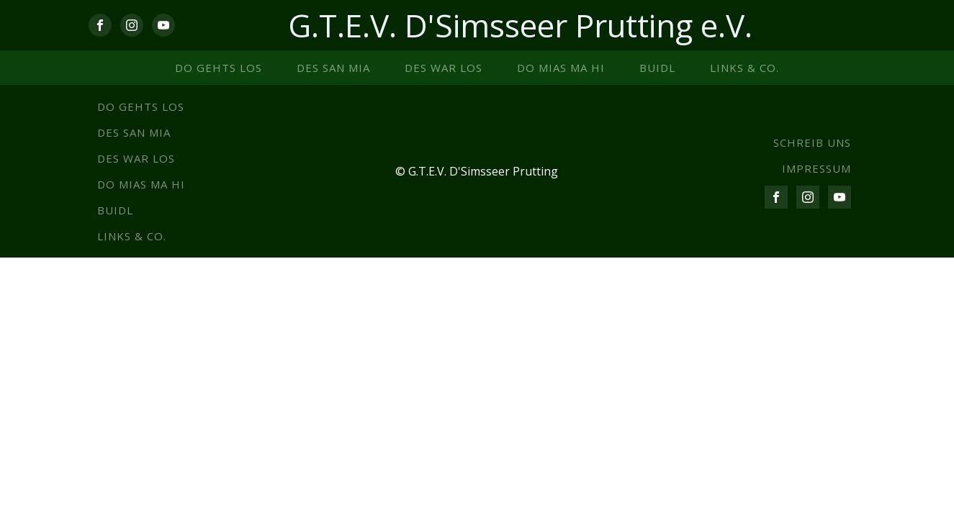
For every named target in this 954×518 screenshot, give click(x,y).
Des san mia (333, 67)
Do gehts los (218, 67)
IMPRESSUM (816, 168)
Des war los (443, 67)
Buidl (657, 67)
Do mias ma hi (561, 67)
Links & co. (744, 67)
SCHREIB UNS (812, 142)
